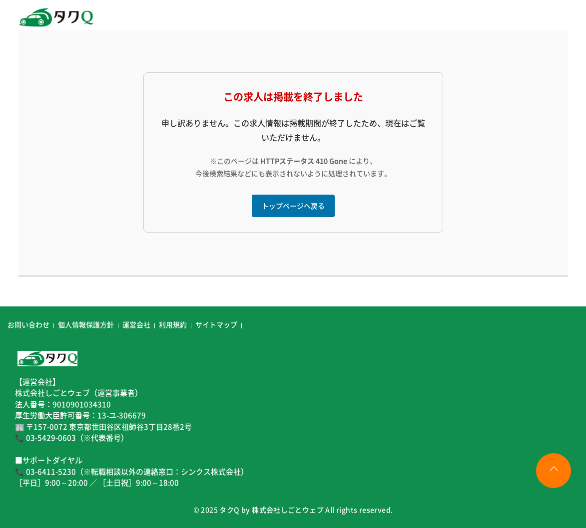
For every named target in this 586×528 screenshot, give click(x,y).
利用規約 (173, 324)
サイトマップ (216, 324)
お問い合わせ (28, 324)
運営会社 (136, 324)
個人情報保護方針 (86, 324)
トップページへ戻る (293, 206)
